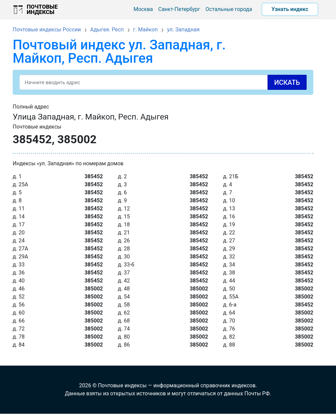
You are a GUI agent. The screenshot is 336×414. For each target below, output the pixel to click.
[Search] (163, 82)
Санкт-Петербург (179, 9)
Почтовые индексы (42, 9)
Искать (287, 82)
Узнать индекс (290, 9)
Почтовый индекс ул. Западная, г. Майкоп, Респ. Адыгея (119, 51)
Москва (143, 9)
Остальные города (228, 9)
